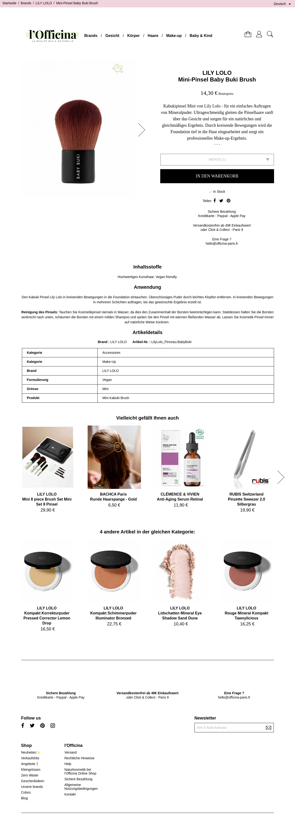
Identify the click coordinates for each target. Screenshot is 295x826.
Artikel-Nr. (140, 342)
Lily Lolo (56, 297)
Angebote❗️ (30, 764)
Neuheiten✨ (30, 752)
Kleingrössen (30, 769)
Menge (215, 159)
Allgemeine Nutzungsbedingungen (81, 787)
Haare (153, 36)
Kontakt (69, 794)
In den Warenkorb (217, 176)
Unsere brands (32, 787)
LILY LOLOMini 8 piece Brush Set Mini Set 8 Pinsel (46, 499)
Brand (102, 342)
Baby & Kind (201, 36)
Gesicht (112, 36)
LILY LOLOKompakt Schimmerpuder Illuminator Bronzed (113, 613)
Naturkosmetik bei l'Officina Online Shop (80, 771)
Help (67, 764)
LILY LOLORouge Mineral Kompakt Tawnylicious (246, 613)
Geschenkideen (32, 781)
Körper (133, 36)
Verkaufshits (30, 758)
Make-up (174, 36)
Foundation (121, 297)
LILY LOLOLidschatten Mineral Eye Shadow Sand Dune (180, 613)
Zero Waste (29, 775)
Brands (90, 36)
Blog (24, 798)
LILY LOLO (217, 73)
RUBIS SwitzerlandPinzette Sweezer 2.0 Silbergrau (246, 499)
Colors (26, 792)
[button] (143, 130)
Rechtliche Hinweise (79, 758)
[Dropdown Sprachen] (283, 4)
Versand (70, 752)
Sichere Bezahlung (78, 779)
